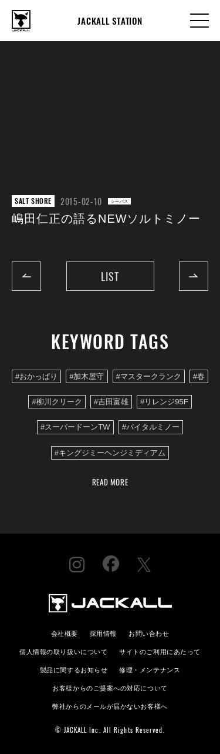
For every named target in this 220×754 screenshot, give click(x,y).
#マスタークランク (148, 376)
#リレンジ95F (164, 401)
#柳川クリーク (57, 401)
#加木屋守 (86, 376)
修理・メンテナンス (149, 669)
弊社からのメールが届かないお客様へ (109, 705)
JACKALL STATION (109, 20)
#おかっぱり (36, 376)
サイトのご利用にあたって (160, 650)
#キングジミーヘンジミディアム (110, 452)
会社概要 (64, 632)
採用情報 (103, 632)
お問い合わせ (148, 632)
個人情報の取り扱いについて (63, 650)
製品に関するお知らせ (73, 669)
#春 (199, 376)
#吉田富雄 (111, 401)
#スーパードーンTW (75, 427)
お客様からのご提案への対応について (109, 687)
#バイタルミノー (151, 427)
